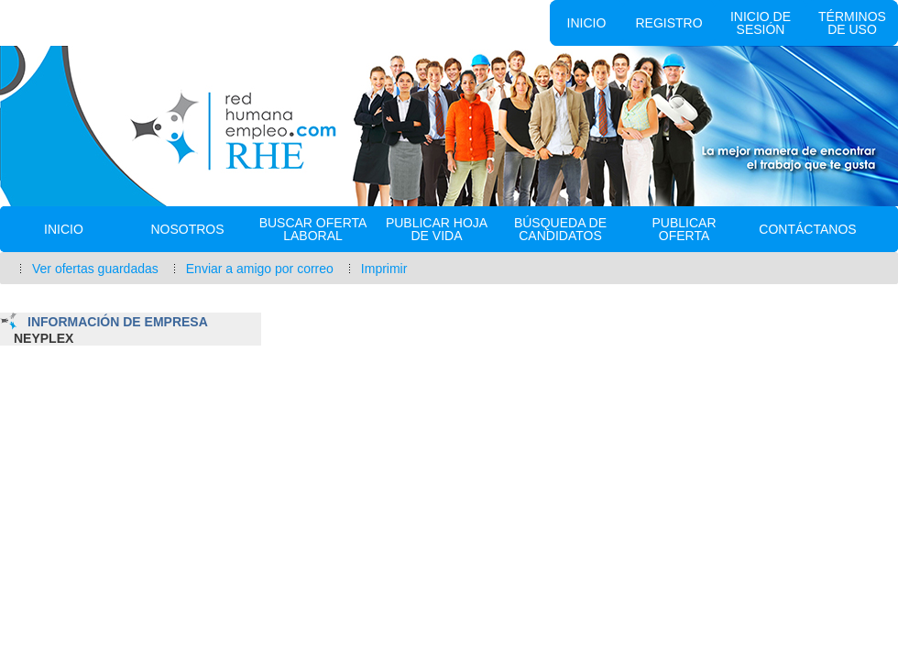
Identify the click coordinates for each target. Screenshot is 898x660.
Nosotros (187, 229)
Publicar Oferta (684, 229)
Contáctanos (807, 229)
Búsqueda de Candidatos (560, 229)
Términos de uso (852, 23)
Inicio (587, 23)
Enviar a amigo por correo (260, 268)
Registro (668, 23)
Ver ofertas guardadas (95, 268)
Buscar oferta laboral (313, 229)
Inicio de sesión (760, 23)
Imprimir (384, 268)
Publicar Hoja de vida (436, 229)
